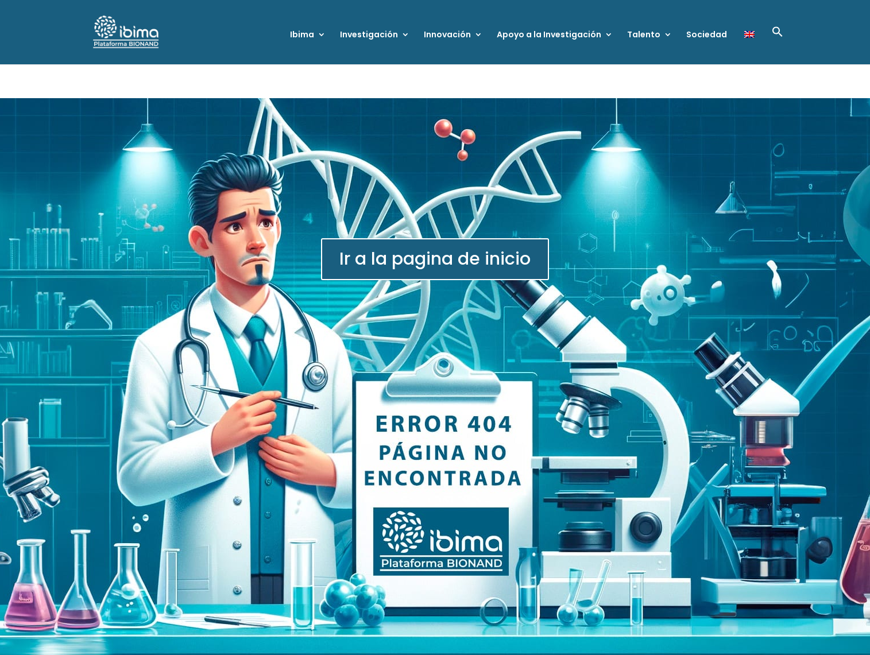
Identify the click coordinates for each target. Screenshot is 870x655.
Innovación (447, 35)
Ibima (302, 35)
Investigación (369, 35)
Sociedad (706, 35)
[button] (777, 45)
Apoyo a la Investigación (549, 35)
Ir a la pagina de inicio (435, 259)
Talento (643, 35)
